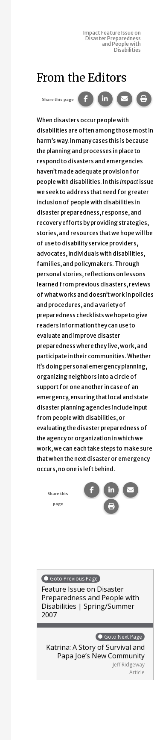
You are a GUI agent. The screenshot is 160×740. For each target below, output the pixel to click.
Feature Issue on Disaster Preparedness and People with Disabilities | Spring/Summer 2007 (95, 596)
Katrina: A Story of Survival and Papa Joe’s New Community (93, 654)
